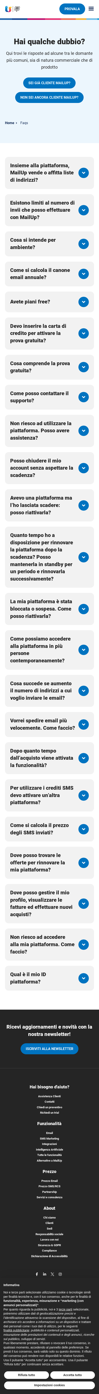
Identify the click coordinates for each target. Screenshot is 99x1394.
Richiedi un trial (49, 1112)
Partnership (49, 1192)
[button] (49, 173)
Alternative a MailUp (49, 1160)
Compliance (49, 1250)
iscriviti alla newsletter (49, 1049)
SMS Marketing (49, 1138)
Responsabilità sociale (49, 1234)
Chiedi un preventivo (49, 1107)
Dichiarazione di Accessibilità (49, 1256)
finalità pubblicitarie (16, 1330)
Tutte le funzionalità (49, 1155)
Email (49, 1133)
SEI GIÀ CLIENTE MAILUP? (49, 83)
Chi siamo (49, 1217)
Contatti (49, 1101)
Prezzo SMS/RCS (49, 1186)
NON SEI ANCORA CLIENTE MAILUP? (49, 97)
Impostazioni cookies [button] (49, 1385)
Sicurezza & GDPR (49, 1245)
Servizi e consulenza (49, 1197)
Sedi (49, 1228)
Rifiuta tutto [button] (26, 1375)
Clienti (49, 1223)
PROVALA (72, 9)
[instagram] (60, 1274)
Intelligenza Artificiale (49, 1149)
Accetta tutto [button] (72, 1375)
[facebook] (37, 1274)
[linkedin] (45, 1274)
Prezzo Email (49, 1180)
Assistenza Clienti (49, 1096)
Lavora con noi (49, 1239)
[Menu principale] (89, 9)
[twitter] (53, 1274)
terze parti (65, 1309)
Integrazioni (49, 1144)
